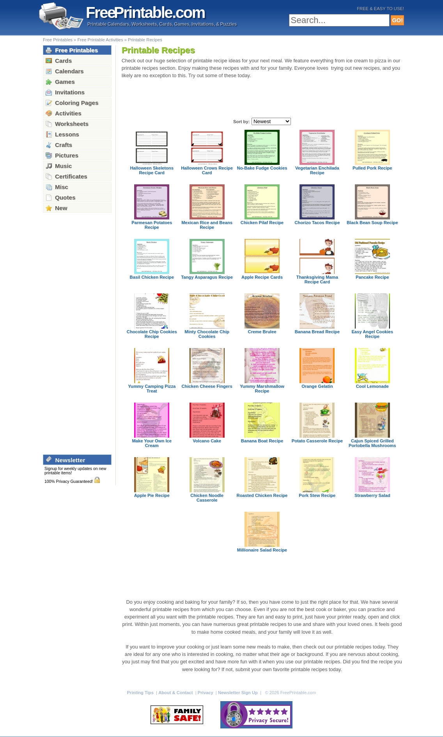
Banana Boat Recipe (262, 440)
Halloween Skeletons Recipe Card (152, 170)
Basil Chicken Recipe (152, 277)
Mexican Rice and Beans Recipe (206, 225)
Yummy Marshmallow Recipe (262, 388)
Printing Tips (141, 692)
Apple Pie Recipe (152, 495)
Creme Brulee (262, 331)
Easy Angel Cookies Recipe (372, 334)
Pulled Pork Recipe (372, 168)
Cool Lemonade (372, 386)
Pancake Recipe (372, 277)
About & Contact (176, 692)
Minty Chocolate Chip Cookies (206, 334)
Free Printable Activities (100, 39)
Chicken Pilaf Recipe (262, 222)
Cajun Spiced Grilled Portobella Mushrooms (372, 443)
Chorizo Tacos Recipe (317, 222)
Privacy (206, 692)
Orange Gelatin (317, 386)
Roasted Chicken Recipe (262, 495)
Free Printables (58, 39)
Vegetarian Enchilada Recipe (317, 170)
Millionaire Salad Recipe (262, 550)
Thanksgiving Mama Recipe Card (317, 279)
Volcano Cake (207, 440)
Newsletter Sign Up (238, 692)
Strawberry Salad (372, 495)
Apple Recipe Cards (262, 277)
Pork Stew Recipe (317, 495)
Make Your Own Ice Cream (152, 443)
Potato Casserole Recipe (317, 440)
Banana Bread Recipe (317, 331)
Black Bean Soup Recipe (372, 222)
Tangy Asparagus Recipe (207, 277)
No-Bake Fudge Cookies (262, 168)
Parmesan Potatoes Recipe (151, 225)
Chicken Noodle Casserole (206, 497)
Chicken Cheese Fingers (207, 386)
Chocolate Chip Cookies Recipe (152, 334)
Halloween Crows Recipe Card (207, 170)
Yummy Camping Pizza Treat (151, 388)
